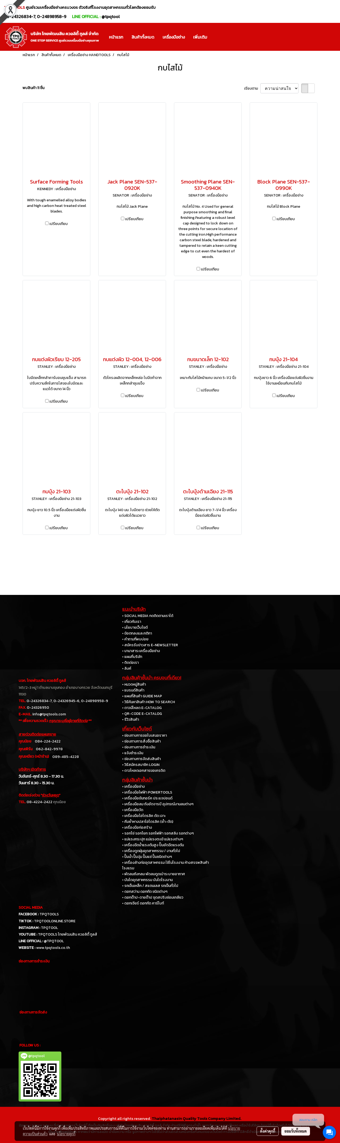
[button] (216, 37)
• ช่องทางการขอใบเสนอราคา (144, 735)
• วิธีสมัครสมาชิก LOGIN (140, 764)
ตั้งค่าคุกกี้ (267, 1131)
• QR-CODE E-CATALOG (142, 713)
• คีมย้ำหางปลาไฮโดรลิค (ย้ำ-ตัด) (147, 821)
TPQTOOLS (49, 914)
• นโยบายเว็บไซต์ (135, 627)
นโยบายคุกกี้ (66, 1133)
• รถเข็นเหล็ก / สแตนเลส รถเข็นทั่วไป (150, 885)
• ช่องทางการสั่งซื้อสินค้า (141, 741)
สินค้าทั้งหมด (142, 37)
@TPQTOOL (54, 941)
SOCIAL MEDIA (31, 907)
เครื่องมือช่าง (174, 37)
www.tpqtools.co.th (53, 947)
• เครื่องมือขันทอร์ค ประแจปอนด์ (147, 798)
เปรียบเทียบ (58, 224)
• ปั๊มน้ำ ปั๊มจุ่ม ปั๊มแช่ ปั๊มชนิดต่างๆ (147, 857)
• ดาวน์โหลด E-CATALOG (142, 708)
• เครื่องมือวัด (132, 810)
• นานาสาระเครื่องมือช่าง (141, 651)
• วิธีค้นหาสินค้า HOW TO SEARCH (148, 702)
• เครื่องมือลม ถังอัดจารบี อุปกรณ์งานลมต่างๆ (157, 804)
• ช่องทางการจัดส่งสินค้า (141, 759)
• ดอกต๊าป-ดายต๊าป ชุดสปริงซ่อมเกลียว (152, 897)
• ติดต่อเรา (130, 662)
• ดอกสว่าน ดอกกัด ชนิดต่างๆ (144, 891)
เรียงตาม (252, 88)
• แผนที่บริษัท (132, 657)
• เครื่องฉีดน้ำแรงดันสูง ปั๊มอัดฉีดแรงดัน (153, 845)
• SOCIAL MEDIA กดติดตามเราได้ (147, 616)
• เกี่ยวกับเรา (131, 621)
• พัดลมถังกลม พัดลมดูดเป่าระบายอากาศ (153, 874)
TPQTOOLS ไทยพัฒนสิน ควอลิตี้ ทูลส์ (67, 934)
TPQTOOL (49, 928)
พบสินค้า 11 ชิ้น (33, 88)
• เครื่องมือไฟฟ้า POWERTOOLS (147, 792)
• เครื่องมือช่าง (133, 786)
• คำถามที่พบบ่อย (135, 639)
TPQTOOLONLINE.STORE (54, 921)
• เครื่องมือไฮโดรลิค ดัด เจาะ (144, 816)
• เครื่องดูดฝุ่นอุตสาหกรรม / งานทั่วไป (151, 851)
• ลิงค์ (126, 668)
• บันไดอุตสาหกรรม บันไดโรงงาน (147, 880)
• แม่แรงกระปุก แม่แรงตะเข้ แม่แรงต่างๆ (152, 839)
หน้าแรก (116, 37)
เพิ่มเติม (200, 37)
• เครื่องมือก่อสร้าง (137, 827)
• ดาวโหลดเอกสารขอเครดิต (143, 770)
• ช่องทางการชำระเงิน (138, 747)
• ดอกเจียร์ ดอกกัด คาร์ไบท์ (143, 903)
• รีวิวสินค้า (130, 719)
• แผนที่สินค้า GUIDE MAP (142, 696)
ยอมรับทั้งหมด (295, 1131)
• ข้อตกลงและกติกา (137, 633)
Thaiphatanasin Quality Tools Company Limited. (196, 1118)
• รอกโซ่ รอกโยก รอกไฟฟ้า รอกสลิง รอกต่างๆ (158, 833)
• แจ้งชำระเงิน (132, 753)
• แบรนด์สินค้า (133, 690)
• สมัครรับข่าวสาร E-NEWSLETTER (150, 645)
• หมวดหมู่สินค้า (134, 684)
